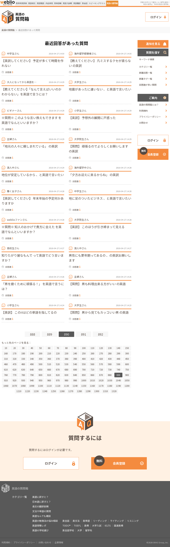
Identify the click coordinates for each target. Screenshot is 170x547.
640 (32, 369)
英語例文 (32, 3)
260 (92, 353)
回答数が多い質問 (147, 84)
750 (127, 369)
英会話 (84, 3)
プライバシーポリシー (150, 116)
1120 (57, 385)
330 (23, 358)
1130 (66, 385)
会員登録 (149, 152)
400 (84, 358)
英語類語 (40, 3)
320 (14, 358)
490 (32, 364)
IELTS (108, 525)
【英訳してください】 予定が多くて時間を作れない (33, 63)
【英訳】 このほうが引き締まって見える (97, 227)
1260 (62, 391)
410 (92, 358)
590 (118, 364)
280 (110, 353)
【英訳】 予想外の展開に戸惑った (92, 117)
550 (84, 364)
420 (101, 358)
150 (127, 348)
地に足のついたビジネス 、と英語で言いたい (100, 198)
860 (92, 375)
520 (58, 364)
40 (32, 348)
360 (49, 358)
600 (127, 364)
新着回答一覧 (145, 72)
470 (14, 364)
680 (66, 369)
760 (6, 375)
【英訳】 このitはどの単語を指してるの (29, 312)
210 (49, 353)
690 (75, 369)
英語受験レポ (39, 525)
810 (49, 375)
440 (118, 358)
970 (58, 380)
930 (23, 380)
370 (58, 358)
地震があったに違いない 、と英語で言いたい (100, 89)
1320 (114, 391)
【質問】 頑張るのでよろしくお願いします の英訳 (98, 148)
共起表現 (49, 3)
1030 (109, 380)
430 (110, 358)
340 (32, 358)
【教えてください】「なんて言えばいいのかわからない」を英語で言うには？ (31, 91)
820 (58, 375)
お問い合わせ (44, 542)
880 (110, 375)
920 (14, 380)
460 (6, 364)
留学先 (88, 530)
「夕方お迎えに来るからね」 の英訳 (94, 174)
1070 (14, 385)
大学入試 (96, 525)
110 (92, 348)
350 (40, 358)
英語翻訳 (77, 3)
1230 (36, 391)
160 (6, 353)
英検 (86, 525)
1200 (127, 385)
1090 (31, 385)
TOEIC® (66, 525)
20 (14, 348)
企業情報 (59, 542)
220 (58, 353)
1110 (49, 385)
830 (66, 375)
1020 (101, 380)
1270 (70, 391)
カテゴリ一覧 (145, 66)
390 (75, 358)
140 (118, 348)
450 (127, 358)
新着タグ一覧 (145, 78)
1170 (101, 385)
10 (6, 348)
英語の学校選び (40, 530)
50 (40, 348)
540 (75, 364)
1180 (109, 385)
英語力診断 (67, 3)
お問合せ (143, 122)
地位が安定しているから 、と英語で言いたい (33, 174)
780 (23, 375)
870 (101, 375)
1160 (92, 385)
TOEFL (77, 525)
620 (14, 369)
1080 (23, 385)
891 (83, 334)
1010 (92, 380)
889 (49, 334)
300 (127, 353)
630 (23, 369)
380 (66, 358)
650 (40, 369)
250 (84, 353)
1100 (40, 385)
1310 (105, 391)
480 (23, 364)
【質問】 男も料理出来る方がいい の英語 (97, 284)
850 (84, 375)
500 (40, 364)
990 (75, 380)
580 (110, 364)
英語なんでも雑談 (41, 516)
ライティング (117, 520)
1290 (88, 391)
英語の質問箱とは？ (149, 104)
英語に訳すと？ (40, 496)
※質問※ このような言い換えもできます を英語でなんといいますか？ (31, 120)
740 (118, 369)
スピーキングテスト (97, 3)
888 (32, 334)
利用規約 (143, 110)
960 (49, 380)
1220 (27, 391)
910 (6, 380)
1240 (44, 391)
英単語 (86, 520)
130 (110, 348)
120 (101, 348)
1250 (53, 391)
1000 (83, 380)
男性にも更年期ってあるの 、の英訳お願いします (100, 257)
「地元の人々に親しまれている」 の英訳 (30, 146)
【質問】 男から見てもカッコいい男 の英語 (99, 312)
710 (92, 369)
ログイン (156, 17)
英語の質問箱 (112, 3)
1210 (18, 391)
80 (66, 348)
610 (6, 369)
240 (75, 353)
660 (49, 369)
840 (75, 375)
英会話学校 (68, 530)
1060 (5, 385)
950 (40, 380)
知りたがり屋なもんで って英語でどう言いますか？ (33, 257)
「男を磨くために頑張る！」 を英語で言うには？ (33, 286)
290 (118, 353)
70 (58, 348)
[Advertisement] (46, 16)
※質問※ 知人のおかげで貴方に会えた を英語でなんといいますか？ (32, 229)
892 (100, 334)
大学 (79, 530)
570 (101, 364)
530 (66, 364)
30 (23, 348)
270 (101, 353)
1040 (118, 380)
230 (66, 353)
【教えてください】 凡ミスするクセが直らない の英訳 (100, 63)
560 (92, 364)
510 (49, 364)
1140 (75, 385)
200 (40, 353)
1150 (83, 385)
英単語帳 (58, 3)
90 (75, 348)
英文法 (76, 520)
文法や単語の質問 (41, 511)
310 (6, 358)
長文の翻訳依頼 (40, 506)
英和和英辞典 (21, 3)
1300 (96, 391)
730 (110, 369)
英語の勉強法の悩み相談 (45, 520)
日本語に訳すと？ (41, 501)
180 (23, 353)
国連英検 (118, 525)
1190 (118, 385)
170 (14, 353)
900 (127, 375)
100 (84, 348)
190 (32, 353)
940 (32, 380)
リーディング (100, 520)
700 (84, 369)
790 (32, 375)
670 (58, 369)
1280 (79, 391)
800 (40, 375)
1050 (127, 380)
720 (101, 369)
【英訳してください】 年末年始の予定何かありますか (33, 200)
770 (14, 375)
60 (49, 348)
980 (66, 380)
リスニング (133, 520)
